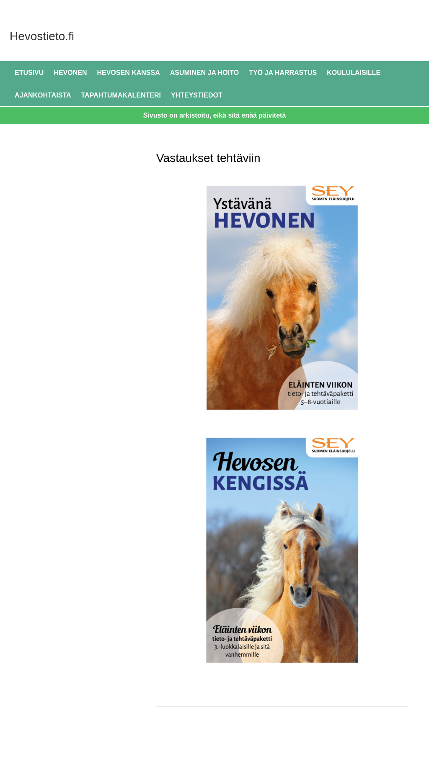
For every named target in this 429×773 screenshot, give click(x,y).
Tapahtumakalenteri (121, 95)
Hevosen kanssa (128, 72)
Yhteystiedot (196, 95)
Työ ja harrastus (283, 72)
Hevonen (70, 72)
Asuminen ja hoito (204, 72)
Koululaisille (353, 72)
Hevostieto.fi (100, 35)
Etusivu (29, 72)
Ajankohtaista (43, 95)
